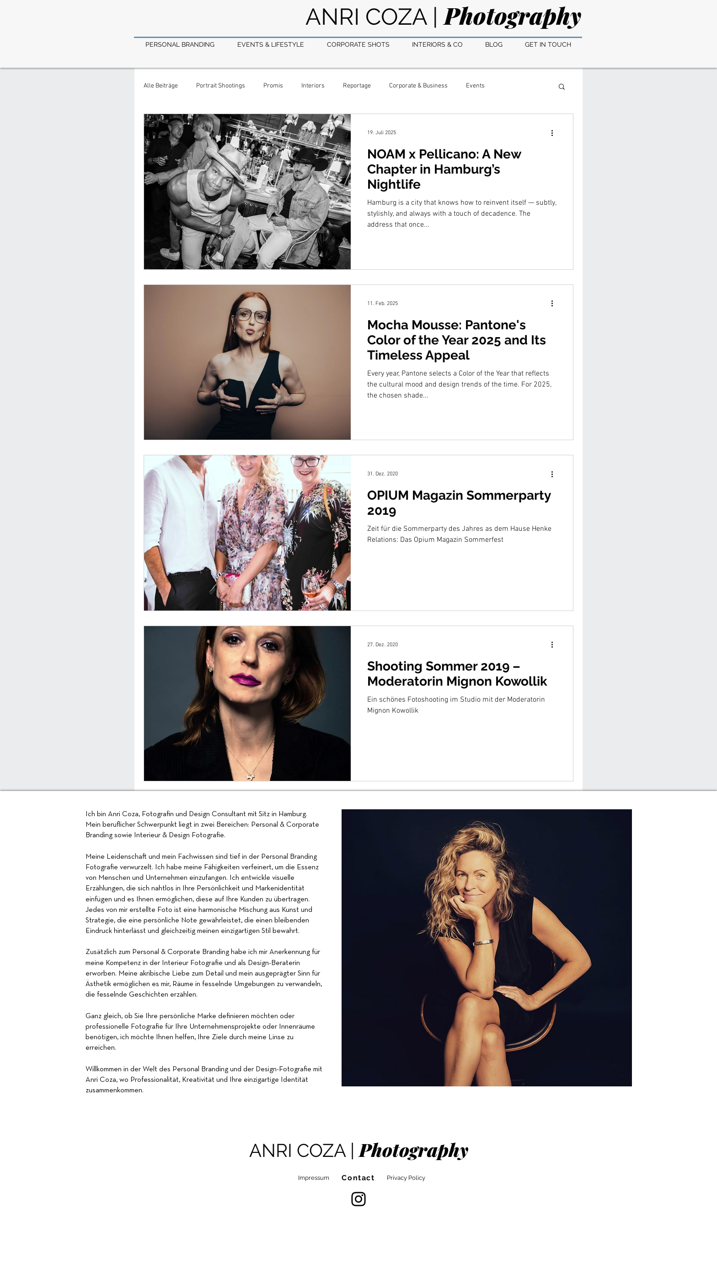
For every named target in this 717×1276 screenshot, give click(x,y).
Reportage (357, 86)
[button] (561, 87)
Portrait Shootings (220, 86)
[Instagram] (358, 1199)
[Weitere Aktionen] (555, 132)
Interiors (313, 86)
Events (475, 86)
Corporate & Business (418, 86)
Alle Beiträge (161, 86)
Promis (273, 86)
